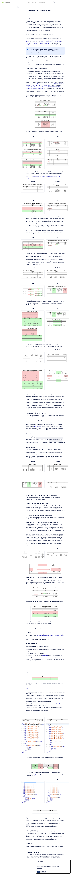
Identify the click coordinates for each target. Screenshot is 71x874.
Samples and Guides (35, 7)
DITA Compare (8, 2)
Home (29, 2)
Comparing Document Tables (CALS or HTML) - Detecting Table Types (50, 635)
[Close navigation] (18, 7)
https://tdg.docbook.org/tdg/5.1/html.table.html (51, 41)
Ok (38, 871)
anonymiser (28, 508)
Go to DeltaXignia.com (41, 2)
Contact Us (34, 2)
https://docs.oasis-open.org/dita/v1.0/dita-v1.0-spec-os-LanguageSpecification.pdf (42, 44)
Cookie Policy (40, 868)
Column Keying (45, 655)
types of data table (38, 426)
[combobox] (61, 2)
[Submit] (54, 2)
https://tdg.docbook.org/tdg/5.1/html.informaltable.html (37, 43)
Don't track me (43, 871)
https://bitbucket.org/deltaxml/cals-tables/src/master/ (49, 93)
